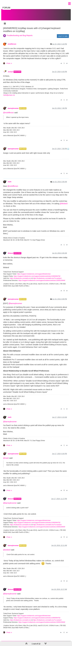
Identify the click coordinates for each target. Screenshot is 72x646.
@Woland (63, 201)
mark (9, 179)
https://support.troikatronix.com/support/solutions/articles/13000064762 (37, 274)
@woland (6, 547)
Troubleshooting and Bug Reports (20, 33)
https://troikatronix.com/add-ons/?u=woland (47, 276)
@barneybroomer (15, 301)
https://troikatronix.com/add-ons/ (20, 276)
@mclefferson (8, 110)
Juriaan (10, 69)
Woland (10, 251)
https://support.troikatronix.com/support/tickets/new (34, 271)
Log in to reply (63, 33)
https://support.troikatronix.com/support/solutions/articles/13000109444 (41, 278)
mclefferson (12, 41)
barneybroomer (13, 106)
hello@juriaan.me (9, 92)
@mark (6, 456)
